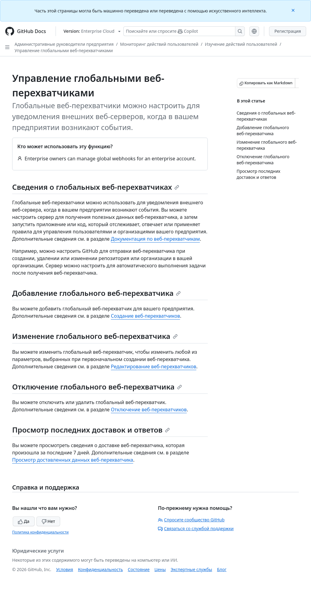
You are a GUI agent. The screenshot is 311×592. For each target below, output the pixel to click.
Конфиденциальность (100, 569)
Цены (160, 569)
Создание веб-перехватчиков (145, 316)
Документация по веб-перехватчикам (155, 239)
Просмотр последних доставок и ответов (91, 430)
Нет (48, 521)
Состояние (139, 569)
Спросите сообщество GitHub (191, 520)
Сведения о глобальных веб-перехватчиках (95, 187)
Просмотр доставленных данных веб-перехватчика (72, 460)
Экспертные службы (191, 569)
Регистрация (287, 31)
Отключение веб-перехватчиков (149, 409)
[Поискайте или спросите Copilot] (184, 31)
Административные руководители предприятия (64, 44)
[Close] (294, 9)
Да (23, 521)
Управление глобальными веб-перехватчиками (64, 50)
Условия (64, 569)
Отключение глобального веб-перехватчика (97, 387)
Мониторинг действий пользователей (159, 44)
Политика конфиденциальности (40, 532)
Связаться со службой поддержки (196, 528)
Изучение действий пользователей (241, 44)
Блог (221, 569)
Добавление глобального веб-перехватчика (96, 293)
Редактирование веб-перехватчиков (153, 366)
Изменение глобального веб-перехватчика (95, 336)
